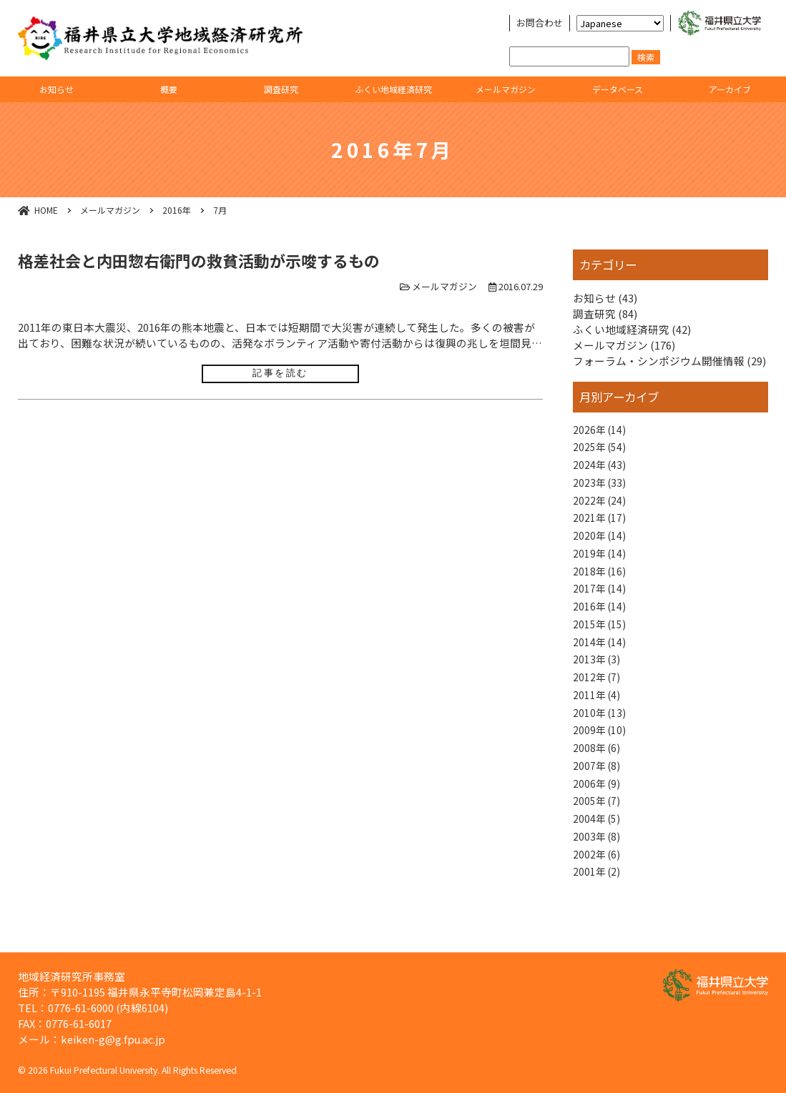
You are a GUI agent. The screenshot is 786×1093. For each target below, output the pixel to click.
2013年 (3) (597, 676)
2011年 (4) (597, 714)
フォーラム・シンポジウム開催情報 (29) (669, 360)
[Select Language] (620, 23)
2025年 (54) (600, 448)
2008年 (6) (597, 771)
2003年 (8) (597, 866)
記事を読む (280, 373)
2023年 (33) (600, 486)
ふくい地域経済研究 (393, 89)
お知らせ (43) (605, 297)
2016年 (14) (600, 619)
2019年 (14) (600, 562)
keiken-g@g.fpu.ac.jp (113, 1039)
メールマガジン (506, 89)
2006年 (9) (597, 809)
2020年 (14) (600, 543)
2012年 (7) (597, 695)
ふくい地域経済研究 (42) (632, 329)
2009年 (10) (600, 752)
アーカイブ (730, 89)
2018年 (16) (600, 581)
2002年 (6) (597, 885)
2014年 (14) (600, 657)
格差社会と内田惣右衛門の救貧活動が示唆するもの (199, 260)
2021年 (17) (600, 524)
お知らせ (56, 89)
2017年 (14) (600, 600)
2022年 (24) (600, 505)
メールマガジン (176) (624, 344)
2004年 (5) (597, 847)
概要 (168, 89)
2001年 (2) (597, 904)
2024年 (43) (600, 467)
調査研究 (281, 89)
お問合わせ (539, 23)
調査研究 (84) (605, 313)
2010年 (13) (600, 733)
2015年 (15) (600, 638)
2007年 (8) (597, 790)
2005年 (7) (597, 828)
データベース (617, 89)
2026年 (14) (600, 429)
